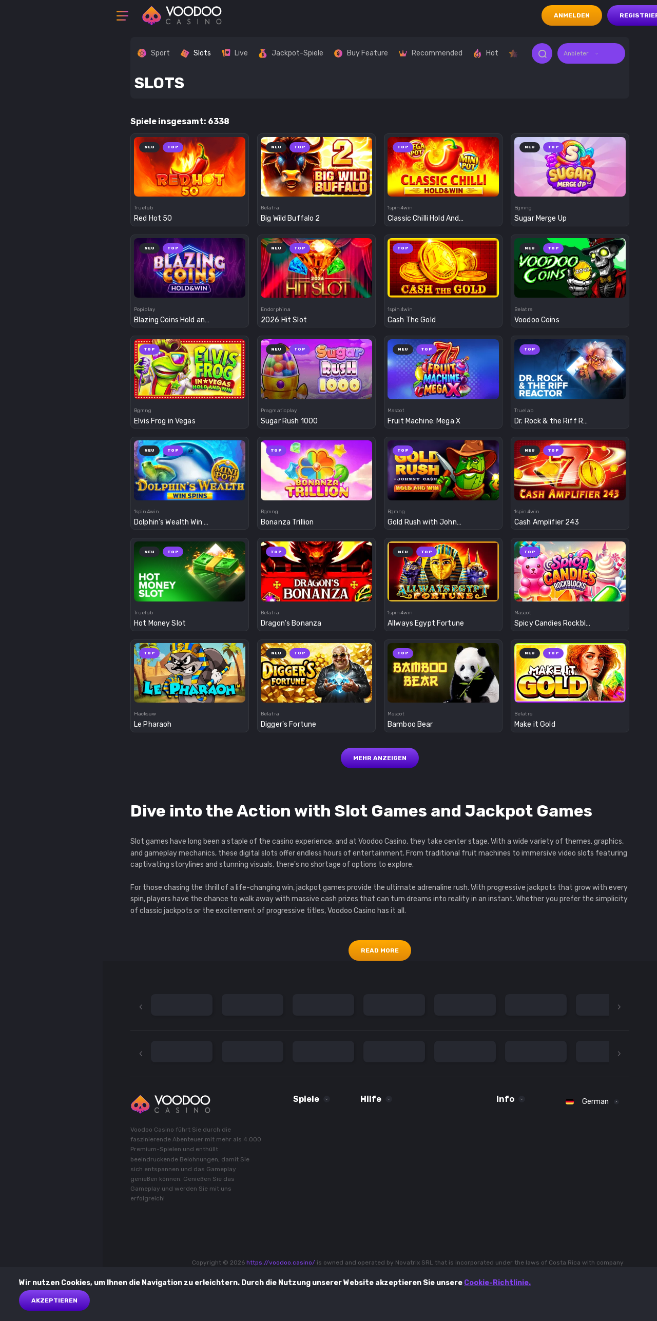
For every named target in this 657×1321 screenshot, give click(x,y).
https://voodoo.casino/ (280, 1262)
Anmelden (572, 15)
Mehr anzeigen (380, 758)
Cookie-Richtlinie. (497, 1282)
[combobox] (591, 53)
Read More (380, 950)
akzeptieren (54, 1300)
